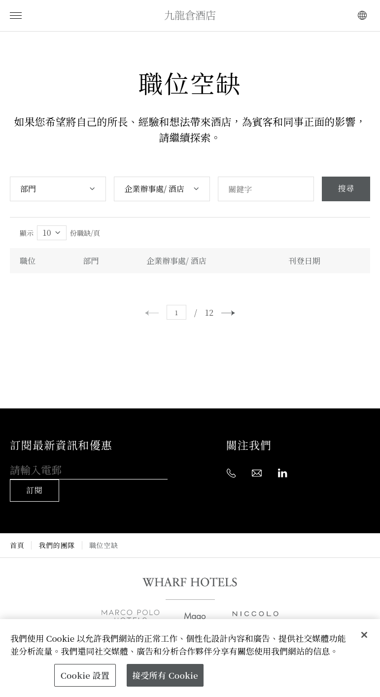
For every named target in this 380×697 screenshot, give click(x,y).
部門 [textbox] (28, 188)
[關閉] (364, 635)
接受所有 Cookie (165, 675)
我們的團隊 (56, 545)
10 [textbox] (46, 232)
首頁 (17, 545)
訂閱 (34, 490)
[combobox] (58, 189)
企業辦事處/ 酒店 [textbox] (154, 188)
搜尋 (346, 188)
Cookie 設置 (85, 675)
